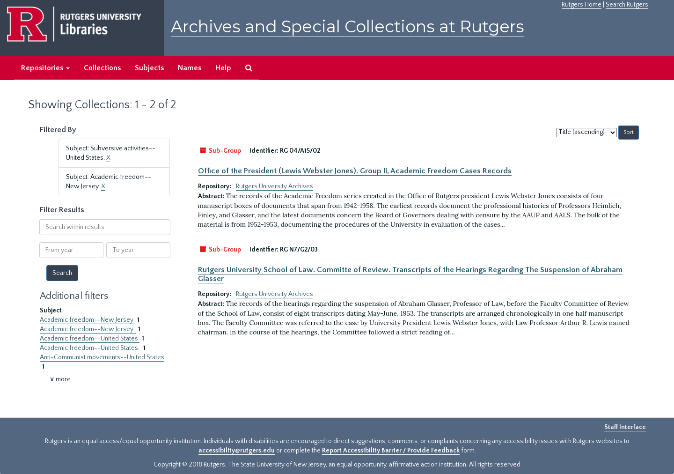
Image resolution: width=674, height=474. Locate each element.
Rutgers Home (581, 4)
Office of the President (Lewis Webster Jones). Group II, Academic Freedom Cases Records (355, 171)
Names (189, 68)
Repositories (45, 68)
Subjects (149, 68)
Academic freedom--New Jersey (87, 320)
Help (223, 68)
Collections (102, 68)
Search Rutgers (627, 4)
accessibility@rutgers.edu (236, 450)
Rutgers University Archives (274, 186)
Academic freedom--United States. (90, 348)
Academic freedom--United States (89, 338)
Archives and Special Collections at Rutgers (347, 26)
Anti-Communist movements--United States (102, 357)
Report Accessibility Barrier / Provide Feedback (391, 450)
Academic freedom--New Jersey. (88, 329)
